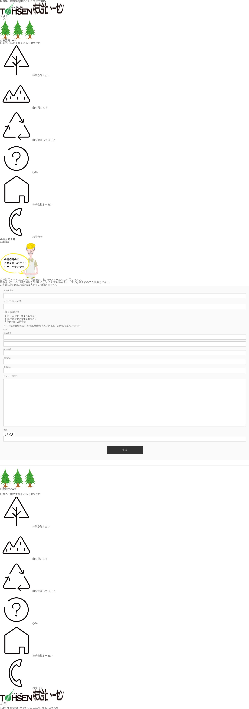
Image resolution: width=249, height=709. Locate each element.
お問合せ (21, 236)
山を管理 (27, 140)
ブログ (4, 16)
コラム (4, 18)
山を (24, 107)
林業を (25, 75)
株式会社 (26, 204)
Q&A (19, 172)
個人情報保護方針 (25, 284)
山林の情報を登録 (28, 282)
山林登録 (36, 326)
